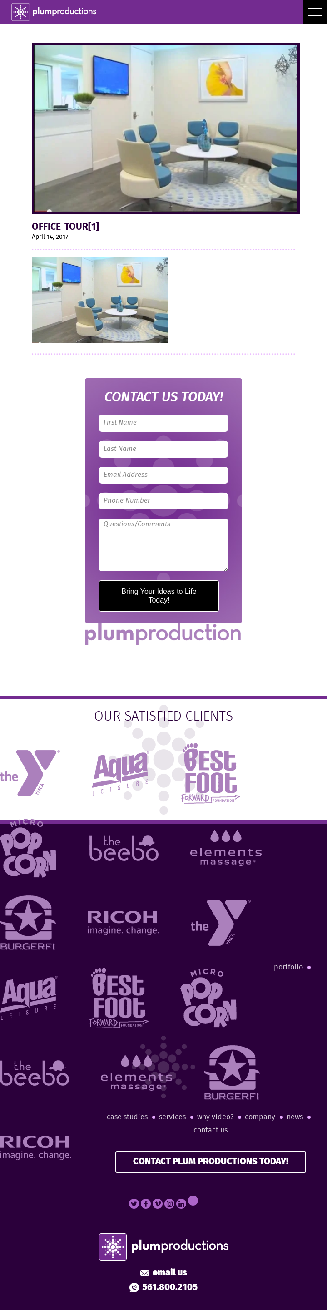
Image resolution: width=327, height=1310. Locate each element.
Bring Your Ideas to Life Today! (158, 595)
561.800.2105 (163, 1288)
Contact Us (210, 1130)
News (295, 1117)
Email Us (163, 1273)
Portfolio (288, 967)
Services (172, 1117)
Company (260, 1117)
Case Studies (127, 1117)
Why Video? (215, 1117)
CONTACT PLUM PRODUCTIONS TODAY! (210, 1162)
